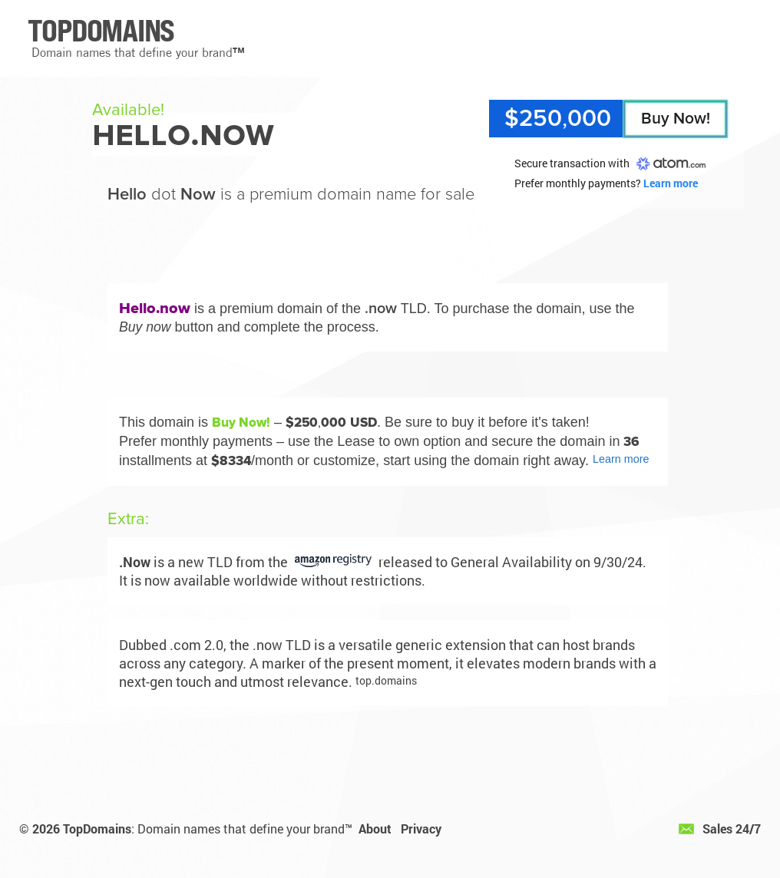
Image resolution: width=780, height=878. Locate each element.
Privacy (421, 828)
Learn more (670, 183)
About (375, 828)
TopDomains (97, 828)
